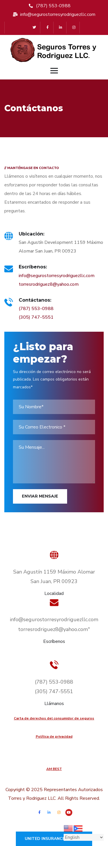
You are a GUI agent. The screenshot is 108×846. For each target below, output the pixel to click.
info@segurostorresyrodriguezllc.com (56, 275)
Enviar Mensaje (40, 496)
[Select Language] (84, 837)
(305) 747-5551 (36, 317)
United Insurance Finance (54, 838)
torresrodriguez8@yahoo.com (49, 284)
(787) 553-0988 (36, 308)
